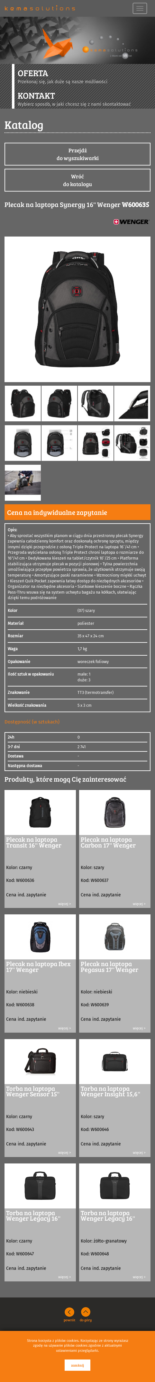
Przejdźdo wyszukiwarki (78, 154)
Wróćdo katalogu (77, 180)
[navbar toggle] (140, 8)
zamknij (77, 1365)
